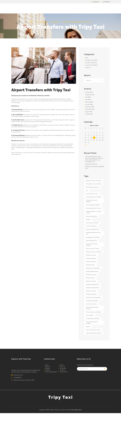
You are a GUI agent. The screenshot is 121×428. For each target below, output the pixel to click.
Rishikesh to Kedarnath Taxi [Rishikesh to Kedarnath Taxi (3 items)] (92, 287)
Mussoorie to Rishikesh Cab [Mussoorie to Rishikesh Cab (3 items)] (92, 229)
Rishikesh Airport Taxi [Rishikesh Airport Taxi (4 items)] (91, 258)
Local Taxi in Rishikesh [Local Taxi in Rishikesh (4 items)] (91, 226)
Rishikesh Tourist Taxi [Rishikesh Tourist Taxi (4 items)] (91, 291)
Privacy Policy (63, 372)
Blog (86, 58)
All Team (47, 370)
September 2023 (89, 109)
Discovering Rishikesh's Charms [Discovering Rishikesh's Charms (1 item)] (93, 208)
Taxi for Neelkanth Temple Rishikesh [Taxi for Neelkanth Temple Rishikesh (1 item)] (92, 308)
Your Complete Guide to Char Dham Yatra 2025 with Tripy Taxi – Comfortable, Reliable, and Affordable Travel (94, 159)
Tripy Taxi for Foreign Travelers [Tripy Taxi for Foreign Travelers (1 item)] (93, 330)
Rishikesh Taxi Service (91, 164)
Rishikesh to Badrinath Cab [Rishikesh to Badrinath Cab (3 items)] (92, 284)
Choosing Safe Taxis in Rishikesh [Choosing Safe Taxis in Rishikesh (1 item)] (93, 197)
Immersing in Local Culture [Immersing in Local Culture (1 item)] (92, 223)
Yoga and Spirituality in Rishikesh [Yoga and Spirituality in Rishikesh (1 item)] (94, 333)
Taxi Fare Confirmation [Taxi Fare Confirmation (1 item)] (91, 304)
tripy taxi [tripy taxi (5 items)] (88, 326)
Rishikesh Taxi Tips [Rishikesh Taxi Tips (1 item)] (90, 278)
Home (31, 22)
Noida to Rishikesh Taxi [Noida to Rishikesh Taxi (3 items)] (91, 240)
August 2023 (88, 111)
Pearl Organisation (77, 410)
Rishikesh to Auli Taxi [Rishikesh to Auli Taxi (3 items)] (91, 281)
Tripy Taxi (87, 67)
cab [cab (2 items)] (87, 190)
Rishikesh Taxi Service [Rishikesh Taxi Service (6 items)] (91, 274)
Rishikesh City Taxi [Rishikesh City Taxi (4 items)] (90, 265)
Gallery (62, 365)
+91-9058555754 (95, 1)
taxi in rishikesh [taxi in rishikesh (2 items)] (89, 315)
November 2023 (89, 107)
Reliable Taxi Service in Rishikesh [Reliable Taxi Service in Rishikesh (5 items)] (94, 252)
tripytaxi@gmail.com (18, 375)
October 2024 (89, 92)
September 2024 (89, 94)
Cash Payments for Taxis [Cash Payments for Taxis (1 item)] (92, 193)
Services (55, 22)
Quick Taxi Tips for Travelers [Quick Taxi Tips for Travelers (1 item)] (92, 248)
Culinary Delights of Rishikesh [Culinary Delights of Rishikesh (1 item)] (93, 205)
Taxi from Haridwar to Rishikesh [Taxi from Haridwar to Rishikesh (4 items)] (93, 312)
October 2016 (89, 114)
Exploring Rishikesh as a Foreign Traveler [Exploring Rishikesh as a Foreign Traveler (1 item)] (93, 212)
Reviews (47, 368)
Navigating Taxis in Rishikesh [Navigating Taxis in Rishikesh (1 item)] (93, 237)
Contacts (62, 370)
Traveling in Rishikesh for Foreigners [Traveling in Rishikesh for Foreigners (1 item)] (92, 322)
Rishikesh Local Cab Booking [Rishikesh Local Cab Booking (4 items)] (93, 268)
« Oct (85, 145)
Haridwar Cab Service (91, 62)
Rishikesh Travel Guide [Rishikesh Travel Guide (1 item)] (91, 294)
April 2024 (88, 99)
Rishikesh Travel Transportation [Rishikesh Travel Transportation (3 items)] (93, 297)
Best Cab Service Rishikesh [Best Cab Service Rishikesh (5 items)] (92, 187)
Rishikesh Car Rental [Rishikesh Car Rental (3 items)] (91, 261)
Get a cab (62, 366)
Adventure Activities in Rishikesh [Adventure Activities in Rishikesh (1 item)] (93, 180)
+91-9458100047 (106, 1)
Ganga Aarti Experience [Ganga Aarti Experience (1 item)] (91, 216)
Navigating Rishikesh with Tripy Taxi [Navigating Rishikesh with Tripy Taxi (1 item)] (93, 233)
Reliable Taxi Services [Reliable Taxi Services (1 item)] (91, 255)
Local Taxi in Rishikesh (91, 65)
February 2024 (89, 102)
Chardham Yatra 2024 (91, 60)
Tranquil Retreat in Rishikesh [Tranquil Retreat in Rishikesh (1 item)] (92, 318)
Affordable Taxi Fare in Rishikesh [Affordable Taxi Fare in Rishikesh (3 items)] (93, 184)
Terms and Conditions (51, 372)
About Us (47, 366)
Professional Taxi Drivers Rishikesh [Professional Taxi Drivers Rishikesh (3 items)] (92, 244)
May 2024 (87, 97)
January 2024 (89, 104)
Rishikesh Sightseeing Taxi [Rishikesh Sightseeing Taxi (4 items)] (92, 271)
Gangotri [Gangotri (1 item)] (88, 219)
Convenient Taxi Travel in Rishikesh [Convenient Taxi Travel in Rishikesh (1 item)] (92, 200)
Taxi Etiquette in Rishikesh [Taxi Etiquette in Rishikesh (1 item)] (92, 300)
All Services (42, 22)
